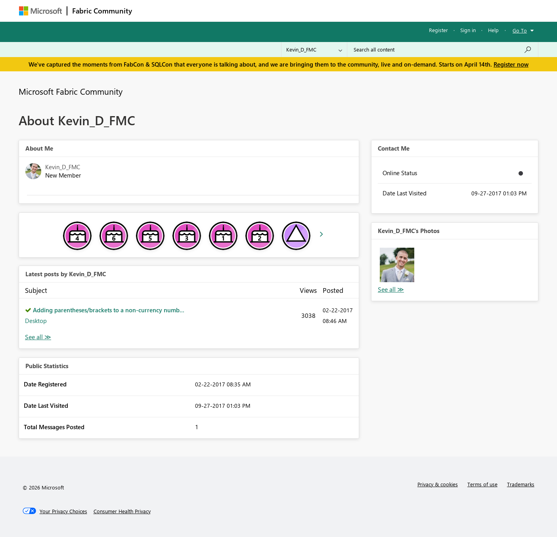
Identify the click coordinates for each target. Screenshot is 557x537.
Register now (511, 64)
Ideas (217, 10)
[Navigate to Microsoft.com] (40, 10)
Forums (150, 10)
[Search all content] (442, 49)
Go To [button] (520, 30)
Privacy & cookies (437, 484)
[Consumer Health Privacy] (122, 511)
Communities (253, 10)
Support (352, 10)
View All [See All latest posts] (38, 337)
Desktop (36, 321)
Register (438, 30)
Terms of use (482, 484)
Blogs (288, 10)
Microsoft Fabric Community (71, 91)
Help (493, 30)
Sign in (468, 30)
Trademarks (520, 484)
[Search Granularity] (314, 49)
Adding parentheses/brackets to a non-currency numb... (108, 310)
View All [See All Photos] (391, 289)
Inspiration (185, 10)
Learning (319, 10)
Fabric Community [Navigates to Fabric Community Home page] (102, 10)
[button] (397, 265)
